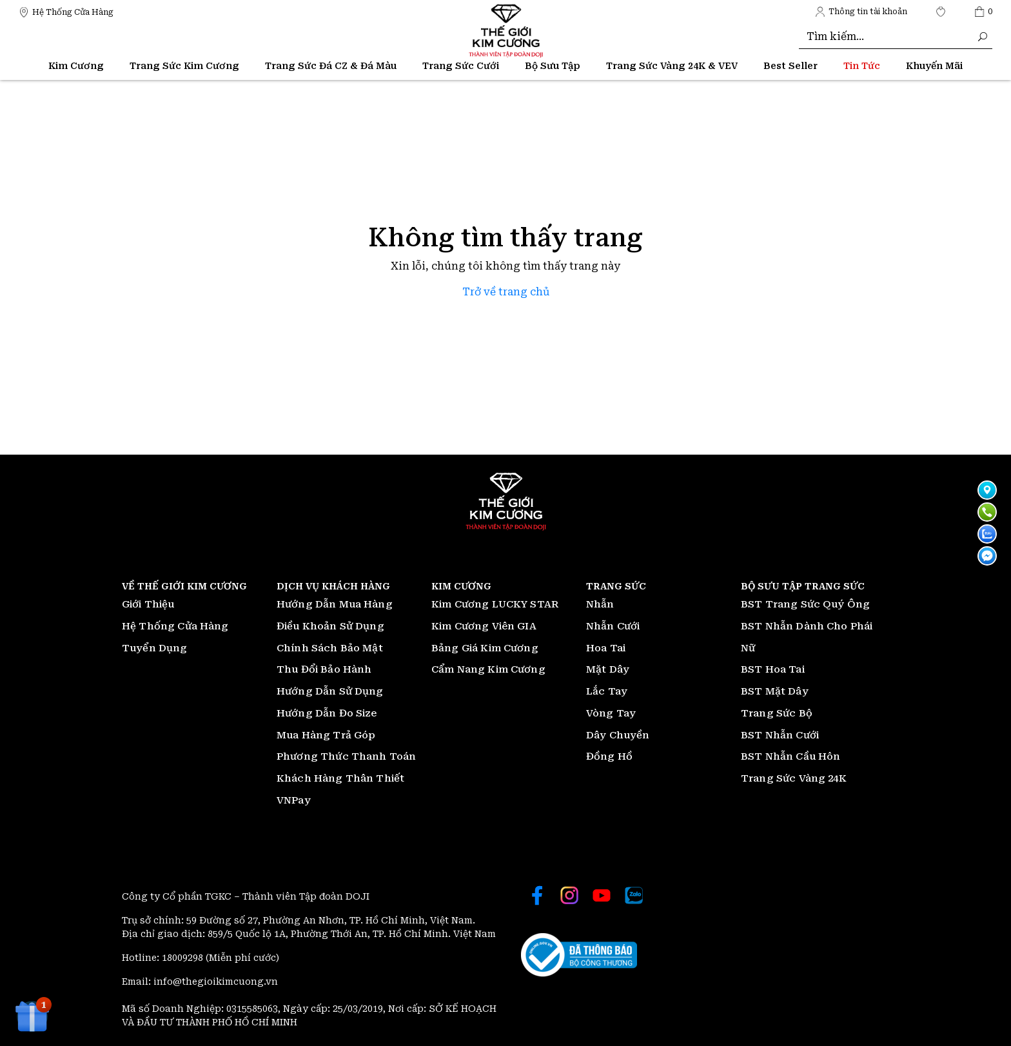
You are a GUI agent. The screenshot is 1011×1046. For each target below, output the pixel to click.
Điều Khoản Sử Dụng (330, 626)
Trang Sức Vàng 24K (794, 778)
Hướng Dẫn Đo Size (327, 713)
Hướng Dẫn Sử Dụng (330, 691)
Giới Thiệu (148, 604)
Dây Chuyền (618, 735)
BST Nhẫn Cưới (780, 735)
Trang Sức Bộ (776, 713)
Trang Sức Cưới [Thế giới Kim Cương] (460, 66)
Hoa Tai (605, 648)
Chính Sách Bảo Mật (330, 648)
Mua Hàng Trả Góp (326, 735)
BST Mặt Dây (775, 691)
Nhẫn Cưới (613, 626)
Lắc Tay (606, 691)
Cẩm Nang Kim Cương (488, 669)
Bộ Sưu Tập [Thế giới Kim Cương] (552, 66)
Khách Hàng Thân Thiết (340, 778)
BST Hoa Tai (773, 669)
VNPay (294, 800)
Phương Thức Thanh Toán (346, 756)
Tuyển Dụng (155, 648)
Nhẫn (600, 604)
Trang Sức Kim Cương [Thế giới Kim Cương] (184, 66)
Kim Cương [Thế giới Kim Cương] (76, 66)
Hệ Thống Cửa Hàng (175, 626)
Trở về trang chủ (505, 292)
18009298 (184, 957)
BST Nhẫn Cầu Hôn (790, 756)
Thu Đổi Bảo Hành (324, 669)
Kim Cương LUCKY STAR (494, 604)
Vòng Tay (611, 713)
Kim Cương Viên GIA (483, 626)
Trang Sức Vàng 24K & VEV (672, 66)
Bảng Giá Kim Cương (484, 648)
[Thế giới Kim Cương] (66, 11)
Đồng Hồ (609, 756)
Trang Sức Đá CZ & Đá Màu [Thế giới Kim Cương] (331, 66)
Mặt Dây (607, 669)
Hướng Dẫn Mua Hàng (335, 604)
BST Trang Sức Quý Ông (805, 604)
